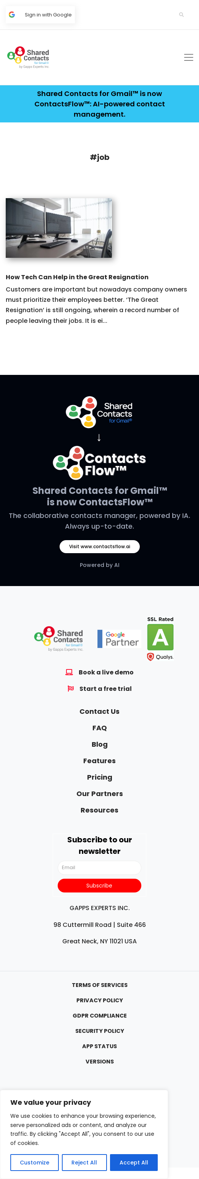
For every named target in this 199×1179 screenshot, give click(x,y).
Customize (34, 1162)
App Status (99, 1046)
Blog (100, 744)
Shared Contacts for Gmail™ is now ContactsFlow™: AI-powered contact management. (99, 104)
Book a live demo (106, 672)
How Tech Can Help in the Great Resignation (77, 277)
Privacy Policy (99, 1000)
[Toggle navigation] (188, 57)
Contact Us (99, 711)
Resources (99, 810)
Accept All (134, 1162)
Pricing (99, 777)
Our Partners (99, 793)
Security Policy (99, 1031)
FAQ (99, 728)
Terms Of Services (100, 985)
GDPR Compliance (100, 1015)
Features (99, 760)
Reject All (84, 1162)
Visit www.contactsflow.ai (99, 546)
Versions (100, 1061)
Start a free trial (105, 688)
